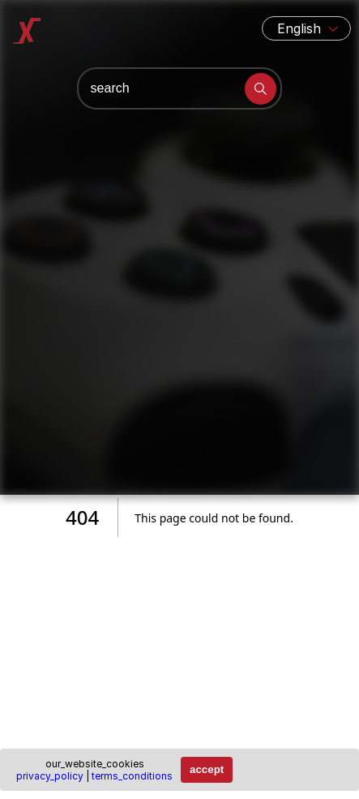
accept (207, 769)
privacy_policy (49, 776)
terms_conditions (132, 776)
